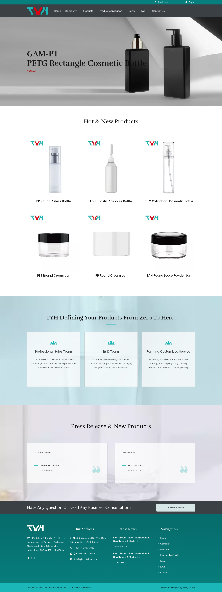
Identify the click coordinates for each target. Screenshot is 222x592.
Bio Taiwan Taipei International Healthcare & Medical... (131, 539)
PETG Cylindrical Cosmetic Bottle (168, 201)
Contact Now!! (175, 507)
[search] (155, 2)
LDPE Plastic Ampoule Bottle (111, 201)
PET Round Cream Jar (53, 275)
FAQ (144, 11)
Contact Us (159, 11)
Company (72, 11)
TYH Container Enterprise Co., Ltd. (59, 587)
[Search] (170, 2)
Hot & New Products (111, 121)
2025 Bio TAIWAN (49, 465)
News (133, 11)
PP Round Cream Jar (111, 275)
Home (57, 11)
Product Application (112, 11)
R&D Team (111, 351)
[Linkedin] (35, 558)
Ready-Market (189, 587)
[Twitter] (31, 558)
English (192, 2)
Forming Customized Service (168, 351)
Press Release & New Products (111, 426)
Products (89, 11)
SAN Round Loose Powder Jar (168, 275)
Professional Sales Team (53, 351)
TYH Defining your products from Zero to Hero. (111, 317)
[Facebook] (28, 558)
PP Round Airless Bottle (53, 201)
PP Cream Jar (135, 465)
